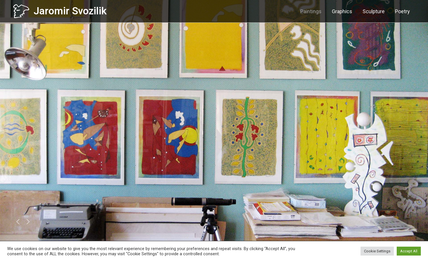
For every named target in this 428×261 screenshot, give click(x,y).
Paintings (311, 11)
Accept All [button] (408, 251)
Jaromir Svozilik (70, 11)
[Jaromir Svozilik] (21, 10)
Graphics (342, 11)
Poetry (402, 11)
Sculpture (374, 11)
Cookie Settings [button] (377, 251)
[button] (17, 222)
